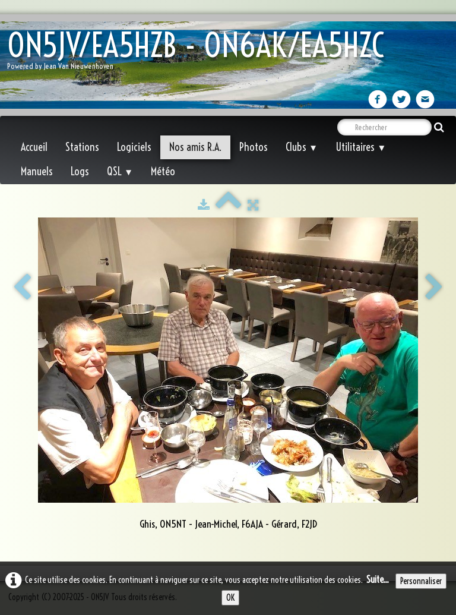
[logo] (200, 54)
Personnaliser (421, 581)
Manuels (37, 171)
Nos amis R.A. (195, 147)
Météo (163, 171)
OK (230, 597)
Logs (80, 171)
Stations (82, 147)
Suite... (377, 579)
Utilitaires (360, 147)
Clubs (302, 147)
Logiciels (134, 147)
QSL (120, 171)
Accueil (34, 147)
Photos (253, 147)
